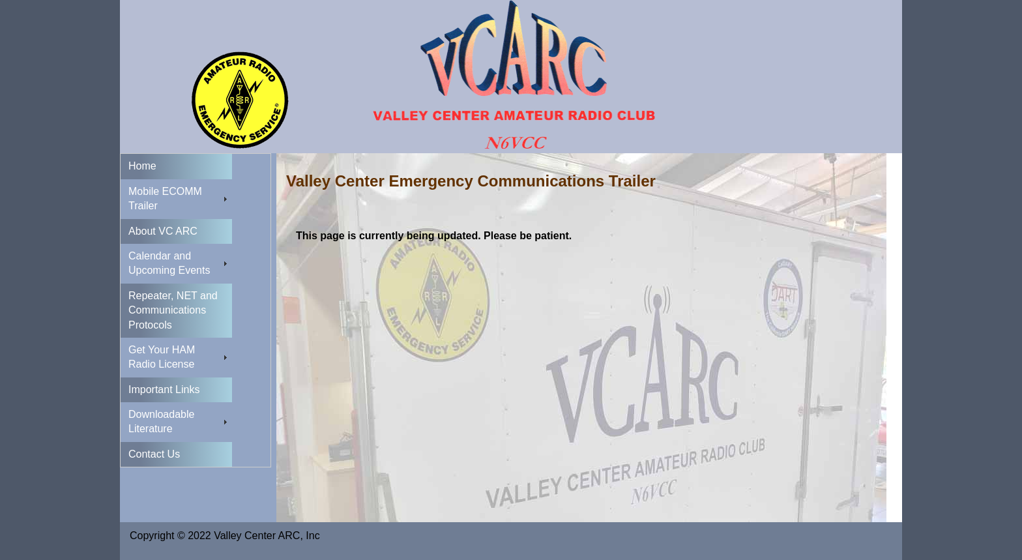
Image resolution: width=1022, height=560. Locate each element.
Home (142, 165)
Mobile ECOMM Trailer (165, 198)
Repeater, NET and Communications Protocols (173, 310)
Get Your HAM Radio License (161, 357)
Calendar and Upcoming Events (169, 263)
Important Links (163, 389)
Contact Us (154, 454)
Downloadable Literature (161, 421)
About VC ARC (162, 231)
